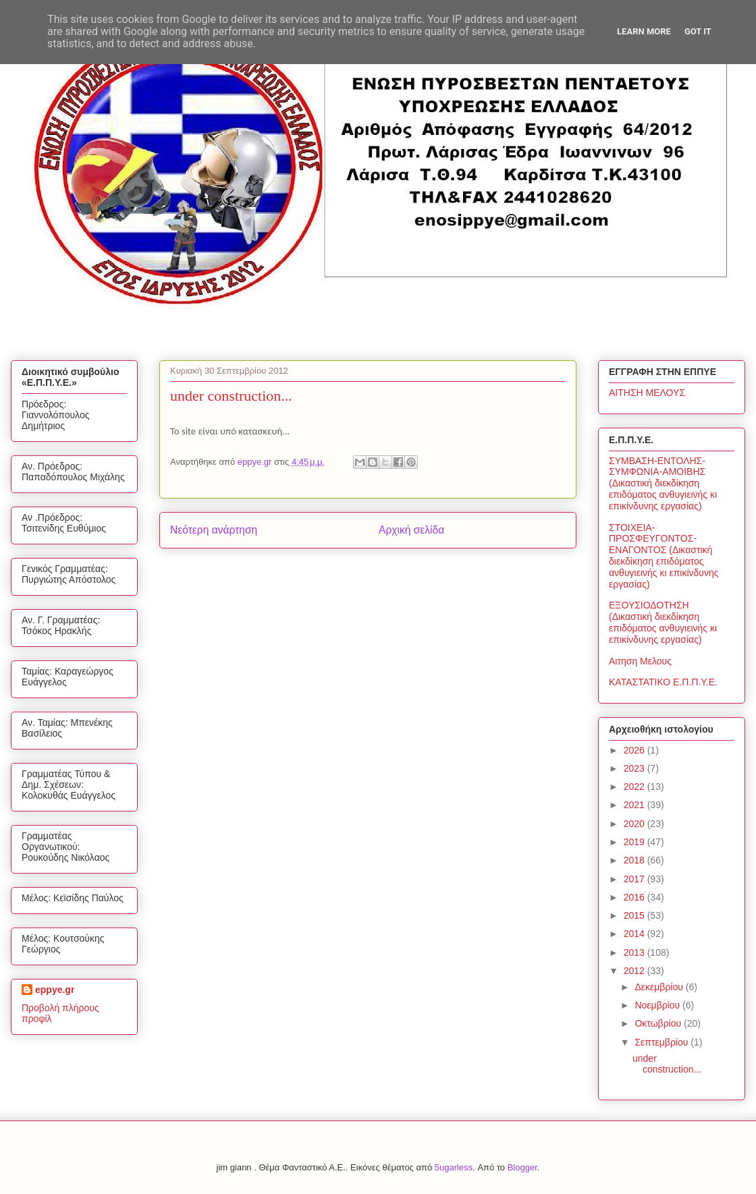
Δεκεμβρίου (659, 987)
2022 (635, 786)
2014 (635, 933)
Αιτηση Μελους (640, 661)
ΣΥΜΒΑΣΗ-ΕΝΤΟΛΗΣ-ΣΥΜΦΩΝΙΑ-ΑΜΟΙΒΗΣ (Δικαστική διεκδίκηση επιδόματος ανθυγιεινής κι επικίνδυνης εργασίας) (663, 483)
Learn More (644, 31)
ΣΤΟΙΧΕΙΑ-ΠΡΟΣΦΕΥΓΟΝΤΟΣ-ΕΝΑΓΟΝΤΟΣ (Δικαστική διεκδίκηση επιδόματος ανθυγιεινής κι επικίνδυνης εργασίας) (664, 556)
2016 (635, 897)
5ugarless (454, 1167)
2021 (635, 804)
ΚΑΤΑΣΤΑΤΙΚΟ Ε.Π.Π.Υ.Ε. (663, 682)
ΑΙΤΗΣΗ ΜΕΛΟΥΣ (647, 392)
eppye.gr (54, 989)
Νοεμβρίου (658, 1005)
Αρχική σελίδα (411, 530)
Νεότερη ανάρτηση (213, 530)
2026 (635, 750)
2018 (635, 860)
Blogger (522, 1167)
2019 (635, 841)
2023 (635, 768)
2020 (635, 823)
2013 (635, 952)
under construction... (666, 1064)
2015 (635, 915)
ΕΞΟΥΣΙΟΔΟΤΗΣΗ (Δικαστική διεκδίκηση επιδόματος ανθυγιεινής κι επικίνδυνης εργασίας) (663, 622)
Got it (697, 31)
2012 (635, 970)
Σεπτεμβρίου (662, 1042)
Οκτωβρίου (659, 1023)
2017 (635, 879)
